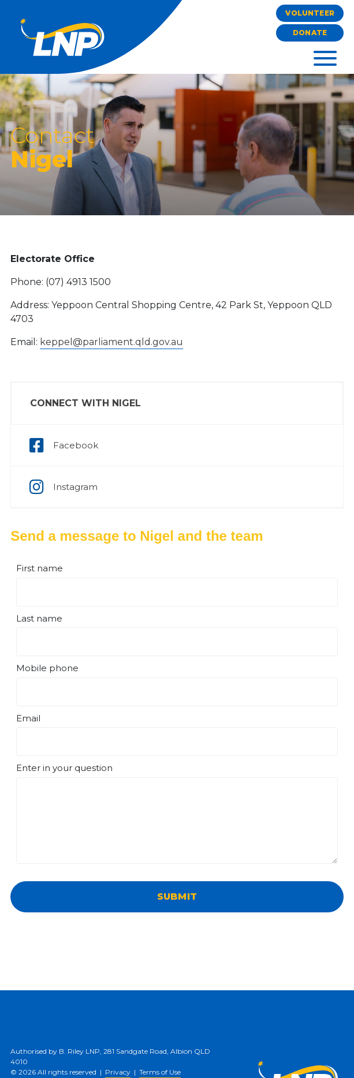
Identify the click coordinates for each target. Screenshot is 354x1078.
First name (39, 568)
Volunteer (309, 13)
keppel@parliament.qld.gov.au (111, 341)
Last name (39, 618)
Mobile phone (47, 667)
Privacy (118, 1072)
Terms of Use (160, 1072)
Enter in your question (64, 767)
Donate (310, 32)
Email (28, 718)
